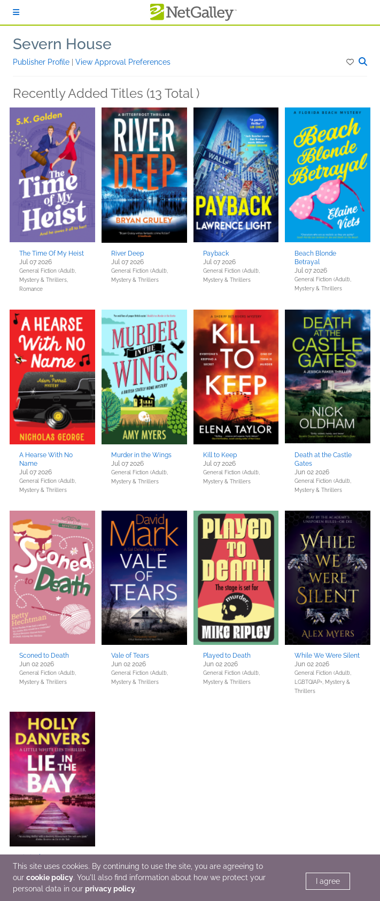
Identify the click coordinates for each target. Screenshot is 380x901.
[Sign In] (16, 12)
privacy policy (110, 888)
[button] (350, 62)
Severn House (62, 44)
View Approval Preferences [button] (122, 62)
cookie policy (49, 877)
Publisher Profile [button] (42, 62)
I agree (328, 881)
